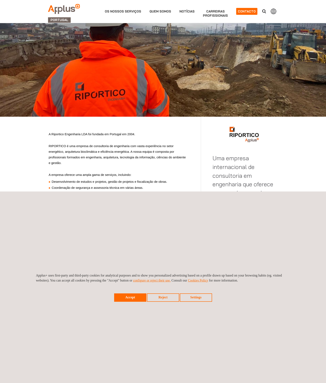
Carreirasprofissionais (215, 13)
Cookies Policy (198, 280)
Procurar (264, 11)
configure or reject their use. (152, 280)
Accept (130, 297)
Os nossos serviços (123, 11)
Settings (195, 297)
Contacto (247, 11)
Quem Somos (160, 11)
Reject (163, 297)
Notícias (187, 11)
